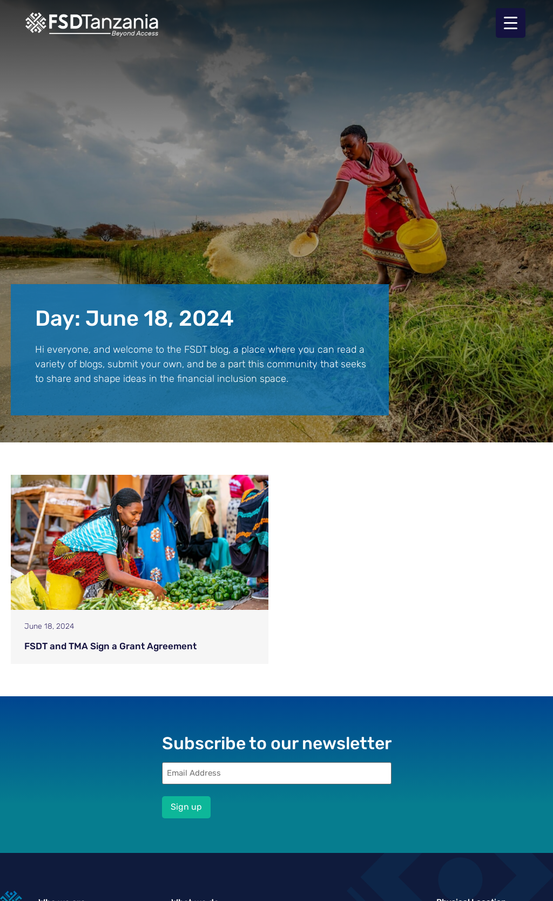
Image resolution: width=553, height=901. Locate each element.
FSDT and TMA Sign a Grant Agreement (110, 646)
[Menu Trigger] (510, 23)
